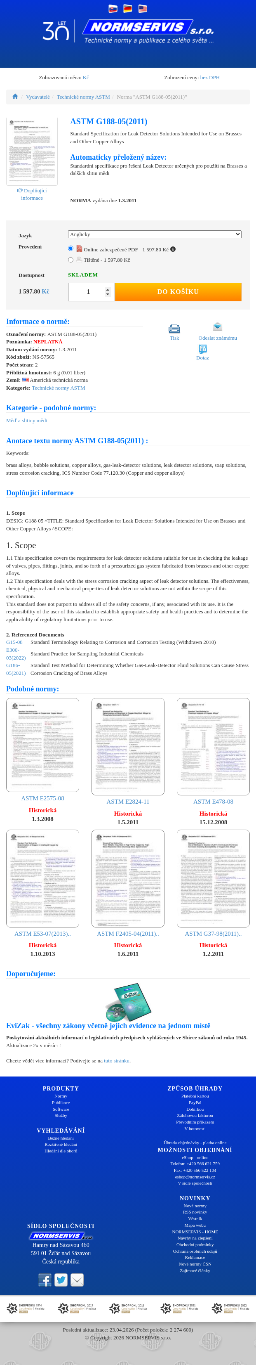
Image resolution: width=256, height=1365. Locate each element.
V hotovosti (195, 1128)
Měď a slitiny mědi (26, 420)
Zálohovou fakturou (195, 1115)
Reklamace (195, 1257)
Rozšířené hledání (61, 1144)
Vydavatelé (38, 97)
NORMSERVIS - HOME (195, 1231)
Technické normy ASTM (83, 97)
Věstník (195, 1218)
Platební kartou (195, 1095)
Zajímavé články (195, 1270)
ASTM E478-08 (213, 751)
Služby (60, 1115)
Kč (86, 77)
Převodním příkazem (195, 1121)
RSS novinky (195, 1211)
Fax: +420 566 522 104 (195, 1170)
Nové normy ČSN (195, 1263)
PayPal (195, 1102)
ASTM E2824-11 (128, 751)
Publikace (61, 1102)
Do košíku (178, 291)
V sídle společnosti (195, 1182)
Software (61, 1109)
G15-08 (14, 642)
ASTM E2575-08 (42, 750)
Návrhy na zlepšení (195, 1237)
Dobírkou (195, 1109)
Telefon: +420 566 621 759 (195, 1163)
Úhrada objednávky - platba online (195, 1142)
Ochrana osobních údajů (195, 1251)
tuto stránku (116, 1060)
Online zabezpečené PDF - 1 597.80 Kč (126, 249)
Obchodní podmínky (195, 1244)
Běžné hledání (61, 1138)
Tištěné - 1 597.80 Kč (103, 260)
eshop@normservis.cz (195, 1176)
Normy (60, 1095)
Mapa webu (195, 1225)
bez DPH (210, 77)
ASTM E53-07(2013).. (42, 883)
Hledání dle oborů (61, 1150)
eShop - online (195, 1157)
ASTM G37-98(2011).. (213, 883)
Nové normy (195, 1205)
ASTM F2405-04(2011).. (128, 883)
